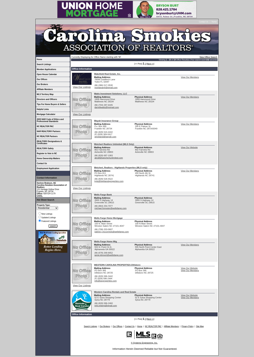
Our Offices (42, 79)
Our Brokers (42, 84)
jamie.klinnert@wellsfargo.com (108, 255)
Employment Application (48, 168)
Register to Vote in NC (47, 153)
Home (214, 22)
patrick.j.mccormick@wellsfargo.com (111, 232)
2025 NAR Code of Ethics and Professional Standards (50, 120)
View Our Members (190, 77)
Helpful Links (43, 109)
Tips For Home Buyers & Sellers (51, 104)
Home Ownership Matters (48, 158)
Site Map (200, 326)
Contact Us (203, 22)
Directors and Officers (47, 99)
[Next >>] (150, 64)
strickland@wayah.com (105, 137)
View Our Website (189, 147)
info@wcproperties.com (105, 281)
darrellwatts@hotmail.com (106, 107)
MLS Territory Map (45, 94)
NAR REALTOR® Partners (48, 131)
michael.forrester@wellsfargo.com (110, 208)
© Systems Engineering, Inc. (144, 343)
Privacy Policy (187, 326)
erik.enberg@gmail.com (105, 305)
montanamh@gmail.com (105, 87)
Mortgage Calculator (46, 114)
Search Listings (44, 64)
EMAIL (40, 196)
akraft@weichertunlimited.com (108, 158)
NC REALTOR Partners (47, 136)
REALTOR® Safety (45, 148)
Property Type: (43, 205)
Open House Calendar (47, 74)
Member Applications (46, 69)
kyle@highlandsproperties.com (109, 181)
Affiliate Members (45, 89)
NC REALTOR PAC (45, 126)
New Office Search (208, 57)
